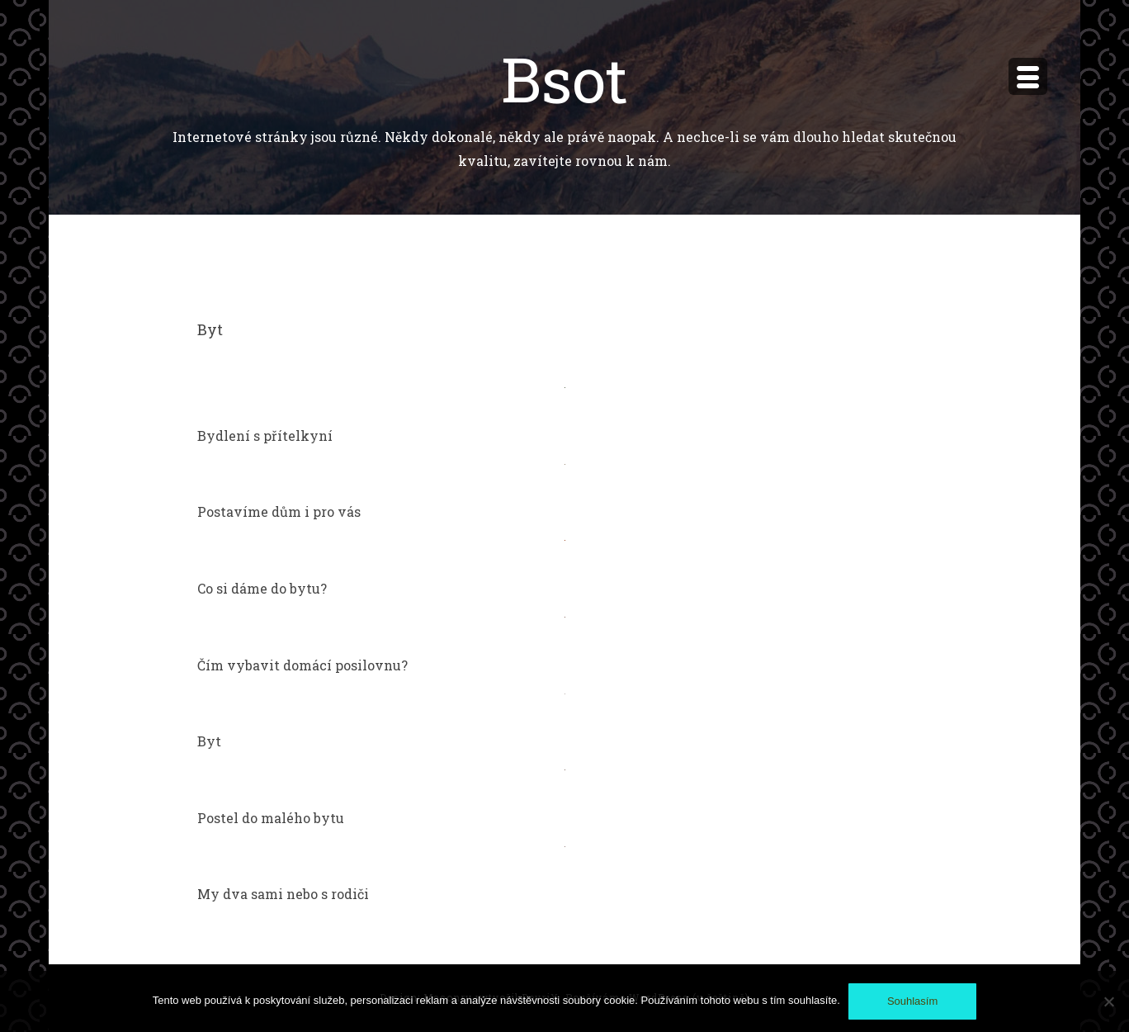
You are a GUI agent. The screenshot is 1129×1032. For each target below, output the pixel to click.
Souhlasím (912, 1001)
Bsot (564, 78)
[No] (1108, 1001)
